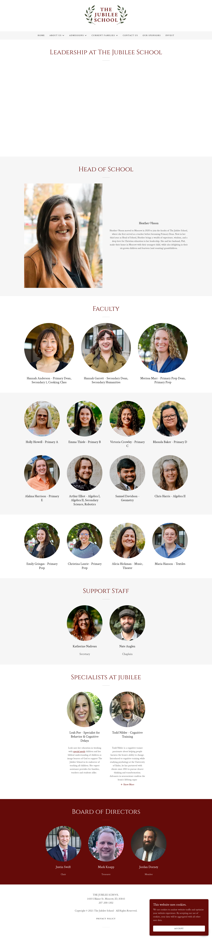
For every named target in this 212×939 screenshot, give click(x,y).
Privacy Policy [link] (106, 918)
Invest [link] (169, 35)
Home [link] (41, 35)
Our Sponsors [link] (152, 35)
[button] (56, 35)
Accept (179, 928)
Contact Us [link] (130, 35)
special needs (79, 751)
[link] (106, 15)
